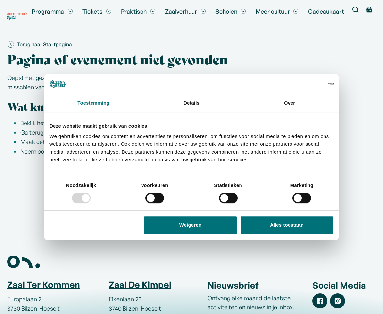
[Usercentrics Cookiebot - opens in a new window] (305, 84)
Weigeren (190, 225)
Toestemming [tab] (93, 103)
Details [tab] (191, 103)
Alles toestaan (287, 225)
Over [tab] (289, 103)
